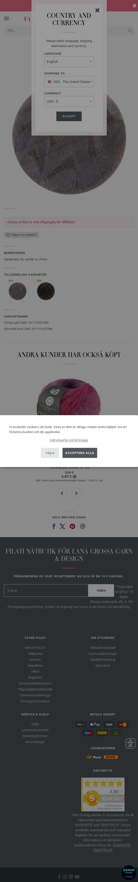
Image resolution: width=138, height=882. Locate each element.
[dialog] (69, 441)
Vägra (50, 453)
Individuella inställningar (69, 440)
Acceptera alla (79, 453)
